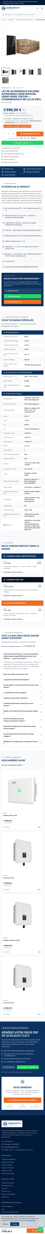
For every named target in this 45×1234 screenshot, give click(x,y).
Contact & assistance (8, 1183)
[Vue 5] (39, 72)
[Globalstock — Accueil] (10, 8)
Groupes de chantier (8, 1162)
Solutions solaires (7, 1170)
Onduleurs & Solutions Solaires (24, 19)
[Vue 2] (14, 72)
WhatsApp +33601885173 (11, 1144)
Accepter (14, 1224)
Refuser (5, 1224)
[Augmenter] (13, 134)
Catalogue (10, 19)
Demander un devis (30, 134)
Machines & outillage (8, 1173)
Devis (35, 1230)
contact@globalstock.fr (10, 1147)
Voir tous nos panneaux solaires (12, 646)
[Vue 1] (5, 72)
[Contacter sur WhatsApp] (40, 1229)
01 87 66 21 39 (28, 646)
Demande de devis (7, 1186)
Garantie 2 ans (6, 1191)
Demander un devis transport (14, 572)
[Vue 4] (31, 72)
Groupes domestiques (8, 1159)
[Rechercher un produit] (22, 15)
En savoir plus (31, 1220)
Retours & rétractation (8, 1194)
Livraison (4, 1188)
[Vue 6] (5, 80)
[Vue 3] (22, 72)
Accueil (3, 19)
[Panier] (37, 8)
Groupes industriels (8, 1168)
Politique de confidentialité (10, 1212)
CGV (3, 1209)
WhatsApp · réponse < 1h (22, 143)
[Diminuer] (4, 134)
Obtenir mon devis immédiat (22, 1100)
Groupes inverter (7, 1165)
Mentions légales (7, 1206)
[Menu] (42, 8)
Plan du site (5, 1197)
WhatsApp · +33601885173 (27, 1067)
